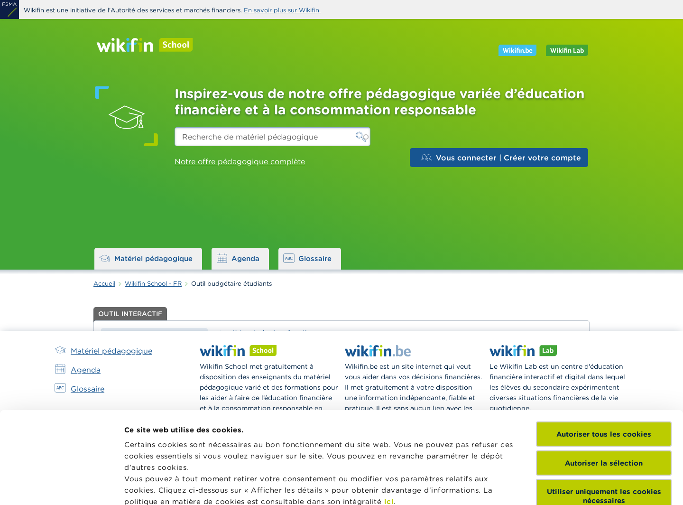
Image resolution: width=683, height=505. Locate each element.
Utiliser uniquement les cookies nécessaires (604, 407)
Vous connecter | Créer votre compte (501, 157)
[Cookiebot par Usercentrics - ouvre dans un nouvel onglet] (61, 486)
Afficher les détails (159, 486)
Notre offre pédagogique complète (240, 161)
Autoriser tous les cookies (603, 344)
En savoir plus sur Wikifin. (282, 10)
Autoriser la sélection (604, 373)
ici (389, 412)
